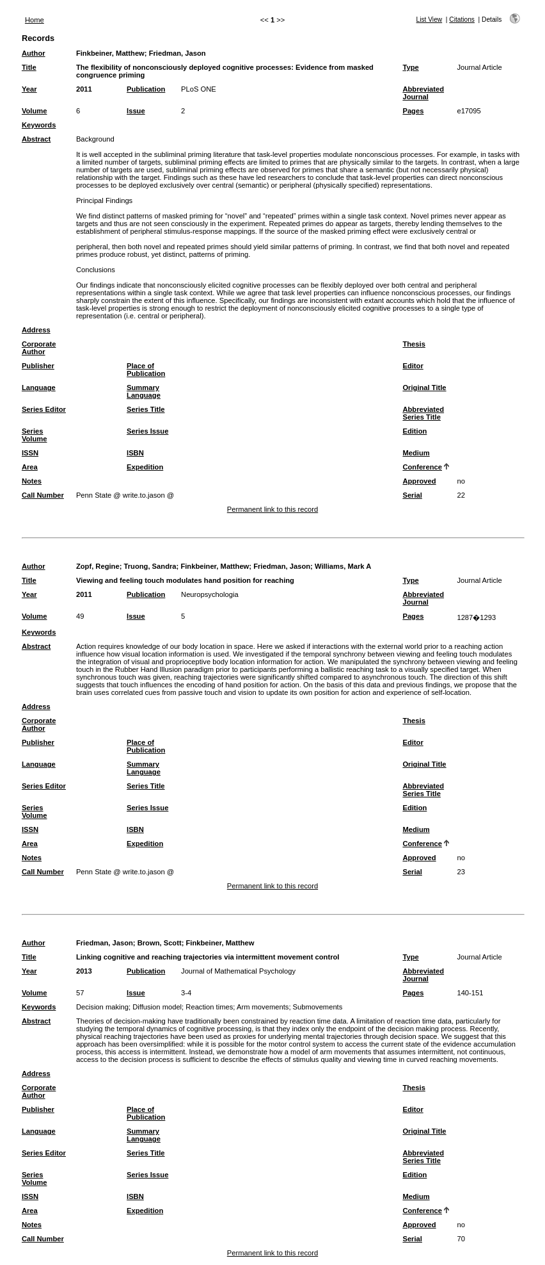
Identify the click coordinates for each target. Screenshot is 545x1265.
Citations (462, 19)
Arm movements (262, 1007)
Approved (419, 481)
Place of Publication (146, 369)
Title (29, 67)
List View (429, 19)
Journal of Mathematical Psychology (238, 971)
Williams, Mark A (343, 566)
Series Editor (44, 409)
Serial (412, 495)
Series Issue (147, 431)
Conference (422, 467)
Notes (32, 481)
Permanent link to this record (272, 509)
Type (410, 67)
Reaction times (209, 1007)
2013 (84, 971)
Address (36, 330)
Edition (414, 431)
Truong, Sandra (150, 566)
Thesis (413, 344)
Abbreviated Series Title (423, 413)
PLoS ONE (198, 89)
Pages (412, 111)
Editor (412, 366)
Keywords (39, 125)
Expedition (145, 467)
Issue (136, 111)
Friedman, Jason (177, 53)
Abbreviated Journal (423, 93)
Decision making (102, 1007)
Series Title (146, 409)
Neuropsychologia (210, 594)
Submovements (318, 1007)
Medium (415, 453)
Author (33, 53)
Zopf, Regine (98, 566)
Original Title (424, 387)
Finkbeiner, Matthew (110, 53)
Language (39, 387)
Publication (146, 89)
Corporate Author (39, 347)
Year (29, 89)
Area (30, 467)
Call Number (43, 495)
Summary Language (144, 391)
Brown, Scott (160, 943)
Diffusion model (157, 1007)
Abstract (36, 139)
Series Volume (34, 435)
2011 (84, 89)
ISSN (30, 453)
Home (34, 20)
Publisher (38, 366)
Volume (34, 111)
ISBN (135, 453)
